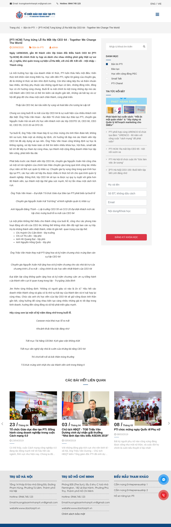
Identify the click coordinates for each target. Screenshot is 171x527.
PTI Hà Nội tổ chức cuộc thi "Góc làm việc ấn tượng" (128, 161)
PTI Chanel (117, 83)
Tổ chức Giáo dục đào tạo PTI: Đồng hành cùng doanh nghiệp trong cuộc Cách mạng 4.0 (32, 432)
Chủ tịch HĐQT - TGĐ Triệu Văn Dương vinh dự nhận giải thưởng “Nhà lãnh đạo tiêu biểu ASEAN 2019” (85, 432)
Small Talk (116, 78)
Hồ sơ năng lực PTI (124, 495)
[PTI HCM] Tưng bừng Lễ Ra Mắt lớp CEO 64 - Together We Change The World (79, 27)
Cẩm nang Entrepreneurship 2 (131, 490)
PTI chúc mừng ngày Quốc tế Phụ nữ (137, 429)
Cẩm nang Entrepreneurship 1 (131, 484)
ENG (153, 3)
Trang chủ (15, 27)
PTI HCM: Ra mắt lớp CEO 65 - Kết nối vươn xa (127, 150)
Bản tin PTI (29, 27)
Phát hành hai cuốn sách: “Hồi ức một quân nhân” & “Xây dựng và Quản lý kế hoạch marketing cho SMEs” (124, 120)
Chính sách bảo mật (73, 513)
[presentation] (131, 223)
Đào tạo (115, 69)
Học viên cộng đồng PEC (124, 73)
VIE (160, 3)
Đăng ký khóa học (126, 237)
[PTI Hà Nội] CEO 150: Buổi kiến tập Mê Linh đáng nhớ (127, 171)
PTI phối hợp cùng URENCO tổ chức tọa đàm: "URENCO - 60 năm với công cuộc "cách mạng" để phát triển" (127, 137)
